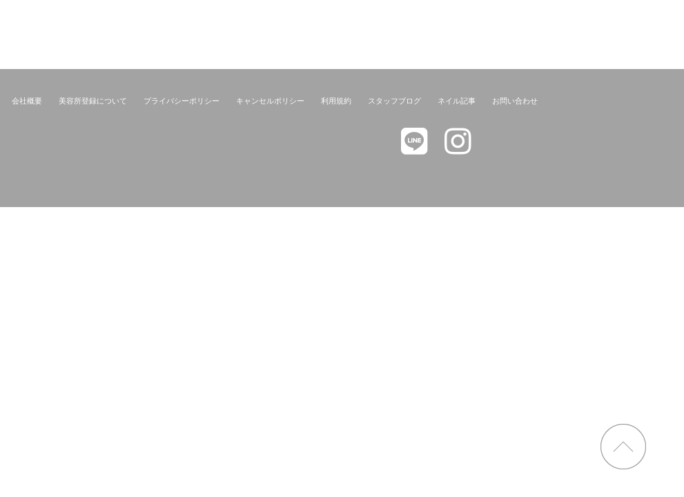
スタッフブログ (394, 101)
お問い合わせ (515, 101)
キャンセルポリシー (270, 101)
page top (623, 446)
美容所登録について (93, 101)
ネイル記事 (457, 101)
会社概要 (27, 101)
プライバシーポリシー (181, 101)
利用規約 (336, 101)
